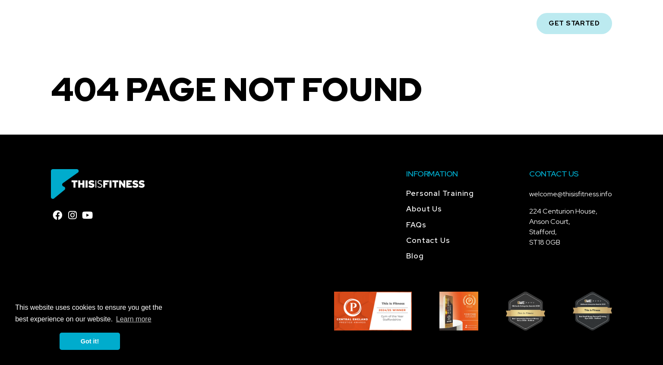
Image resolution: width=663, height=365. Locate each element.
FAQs (350, 23)
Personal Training (289, 23)
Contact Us (432, 23)
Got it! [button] (90, 341)
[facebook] (57, 215)
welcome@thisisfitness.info (570, 193)
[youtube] (87, 215)
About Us (220, 23)
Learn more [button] (134, 319)
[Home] (86, 24)
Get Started (574, 23)
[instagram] (72, 215)
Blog (385, 23)
